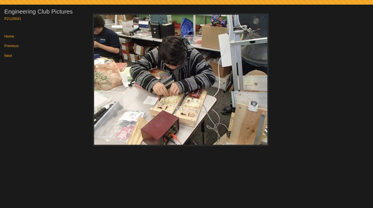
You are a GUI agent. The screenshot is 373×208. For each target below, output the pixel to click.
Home (9, 36)
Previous (11, 46)
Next (8, 56)
